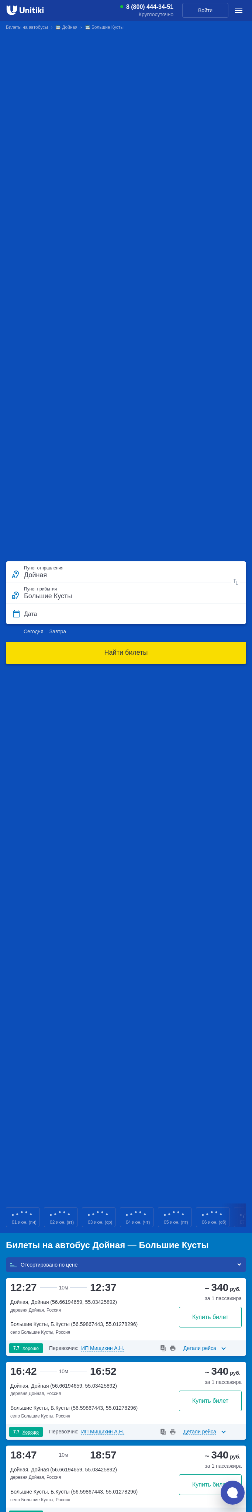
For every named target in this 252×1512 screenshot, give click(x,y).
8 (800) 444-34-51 (149, 7)
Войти (205, 10)
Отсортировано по (43, 1265)
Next (244, 1217)
